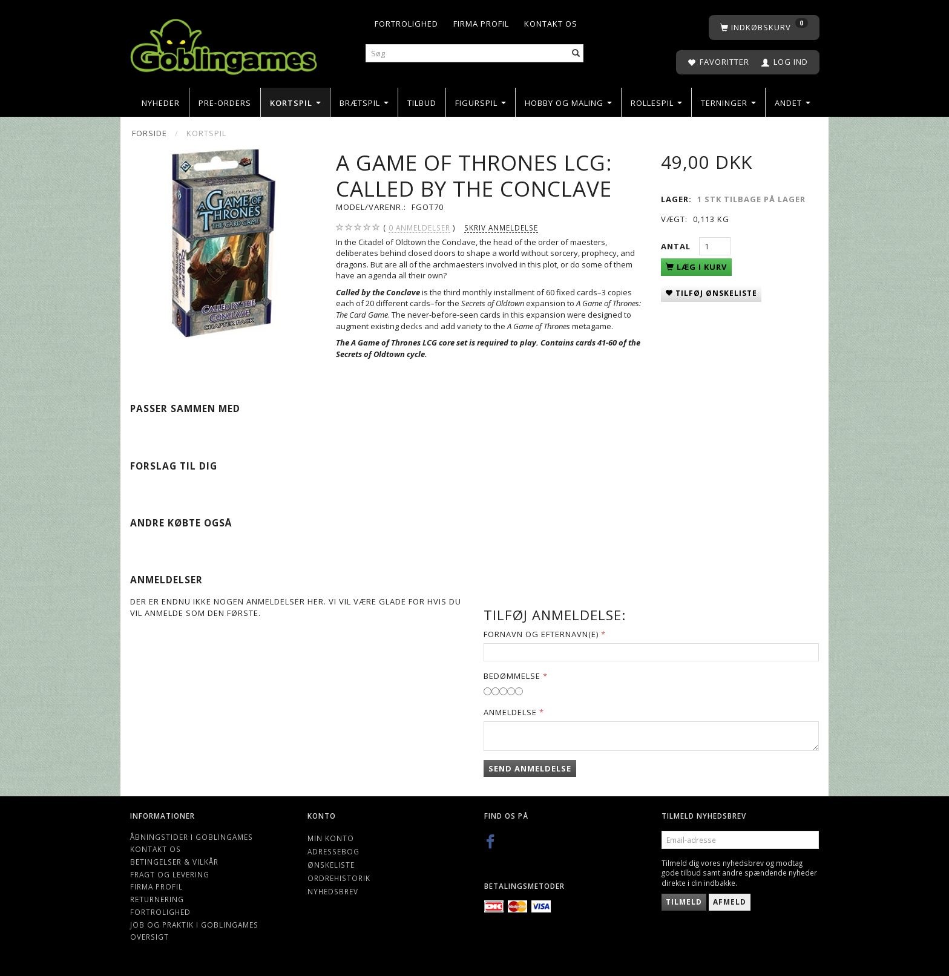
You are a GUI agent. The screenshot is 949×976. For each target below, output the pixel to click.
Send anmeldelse (529, 768)
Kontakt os (550, 23)
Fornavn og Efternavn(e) (541, 634)
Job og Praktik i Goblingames (194, 924)
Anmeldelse (510, 712)
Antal (677, 246)
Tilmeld (684, 902)
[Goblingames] (224, 44)
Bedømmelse (512, 675)
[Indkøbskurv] (764, 28)
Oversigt (149, 937)
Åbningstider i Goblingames (191, 837)
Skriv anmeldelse (501, 227)
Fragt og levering (169, 874)
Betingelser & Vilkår (174, 861)
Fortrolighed (406, 23)
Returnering (157, 899)
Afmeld (729, 902)
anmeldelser (419, 228)
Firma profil (481, 23)
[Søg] (576, 53)
